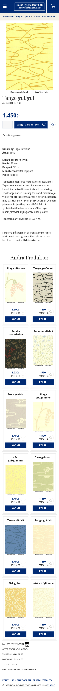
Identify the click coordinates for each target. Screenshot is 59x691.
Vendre (51, 685)
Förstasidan (8, 16)
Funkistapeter (48, 16)
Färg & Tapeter (23, 16)
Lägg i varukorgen (31, 124)
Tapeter (36, 16)
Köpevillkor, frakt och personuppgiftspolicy (27, 680)
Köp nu (16, 319)
